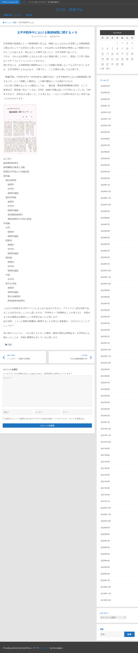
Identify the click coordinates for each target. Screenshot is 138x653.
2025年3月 (105, 171)
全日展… (23, 2)
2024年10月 (106, 204)
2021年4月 (105, 481)
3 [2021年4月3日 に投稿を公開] (127, 43)
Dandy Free (44, 648)
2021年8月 (105, 455)
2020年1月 (105, 580)
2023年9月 (105, 290)
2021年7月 (105, 461)
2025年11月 (106, 119)
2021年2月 (105, 494)
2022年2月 (105, 415)
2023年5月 (105, 316)
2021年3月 (105, 488)
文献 (14, 22)
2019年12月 (106, 587)
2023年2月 (105, 336)
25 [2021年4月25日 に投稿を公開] (132, 58)
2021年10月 (106, 442)
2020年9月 (105, 527)
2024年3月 (105, 250)
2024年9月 (105, 211)
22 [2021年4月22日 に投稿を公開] (117, 58)
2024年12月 (106, 191)
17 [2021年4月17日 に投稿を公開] (127, 53)
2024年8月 (105, 217)
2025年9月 (105, 132)
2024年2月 (105, 257)
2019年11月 (106, 593)
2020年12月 (106, 507)
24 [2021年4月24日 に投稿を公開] (127, 58)
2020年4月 (105, 560)
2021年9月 (105, 448)
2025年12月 (106, 112)
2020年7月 (105, 540)
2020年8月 (105, 534)
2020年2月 (105, 573)
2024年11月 (106, 198)
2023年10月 (106, 283)
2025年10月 (106, 125)
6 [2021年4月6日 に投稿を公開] (107, 48)
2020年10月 (106, 521)
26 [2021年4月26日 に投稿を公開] (102, 64)
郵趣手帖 (56, 36)
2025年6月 (105, 152)
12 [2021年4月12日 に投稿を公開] (102, 53)
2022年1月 (105, 422)
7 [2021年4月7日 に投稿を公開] (112, 48)
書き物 (29, 15)
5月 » (108, 68)
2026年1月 (105, 105)
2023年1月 (105, 343)
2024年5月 (105, 237)
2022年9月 (105, 369)
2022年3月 (105, 409)
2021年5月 (105, 475)
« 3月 (102, 68)
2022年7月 (105, 382)
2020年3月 (105, 567)
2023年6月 (105, 310)
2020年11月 (106, 514)
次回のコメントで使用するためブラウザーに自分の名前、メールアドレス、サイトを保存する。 (45, 418)
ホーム (7, 22)
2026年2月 (105, 99)
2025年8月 (105, 138)
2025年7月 (105, 145)
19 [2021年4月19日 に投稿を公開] (102, 58)
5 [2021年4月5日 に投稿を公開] (102, 48)
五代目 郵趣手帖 (69, 9)
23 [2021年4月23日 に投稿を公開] (122, 58)
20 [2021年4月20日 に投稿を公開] (107, 58)
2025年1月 (105, 184)
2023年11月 (106, 277)
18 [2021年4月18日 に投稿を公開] (132, 53)
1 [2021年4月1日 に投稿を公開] (117, 43)
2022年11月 (106, 356)
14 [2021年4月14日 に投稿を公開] (112, 53)
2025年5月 (105, 158)
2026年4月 (105, 86)
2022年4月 (105, 402)
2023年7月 (105, 303)
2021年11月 (106, 435)
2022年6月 (105, 389)
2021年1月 (105, 501)
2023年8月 (105, 297)
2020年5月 (105, 554)
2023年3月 (105, 330)
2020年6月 (105, 547)
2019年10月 (106, 600)
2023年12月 (106, 270)
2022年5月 (105, 395)
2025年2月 (105, 178)
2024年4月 (105, 244)
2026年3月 (105, 92)
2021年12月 (106, 428)
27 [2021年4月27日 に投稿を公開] (107, 64)
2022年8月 (105, 376)
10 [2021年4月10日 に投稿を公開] (127, 48)
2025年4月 (105, 165)
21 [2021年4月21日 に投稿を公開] (112, 58)
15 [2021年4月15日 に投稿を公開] (117, 53)
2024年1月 (105, 264)
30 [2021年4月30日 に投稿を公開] (122, 64)
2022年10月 (106, 362)
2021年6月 (105, 468)
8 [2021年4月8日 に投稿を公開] (117, 48)
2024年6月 (105, 231)
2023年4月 (105, 323)
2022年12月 (106, 349)
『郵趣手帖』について (12, 15)
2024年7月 (105, 224)
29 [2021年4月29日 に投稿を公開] (117, 64)
